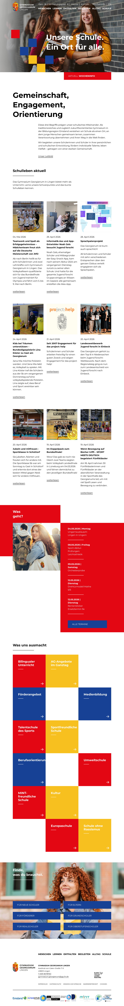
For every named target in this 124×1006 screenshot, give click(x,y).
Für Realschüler (27, 926)
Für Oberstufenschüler (83, 926)
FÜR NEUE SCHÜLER (28, 905)
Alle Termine (80, 624)
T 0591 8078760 (44, 974)
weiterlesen (19, 291)
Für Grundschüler (80, 915)
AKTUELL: (81, 76)
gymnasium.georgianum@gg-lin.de (53, 977)
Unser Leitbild (45, 156)
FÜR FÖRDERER (25, 915)
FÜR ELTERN (74, 905)
